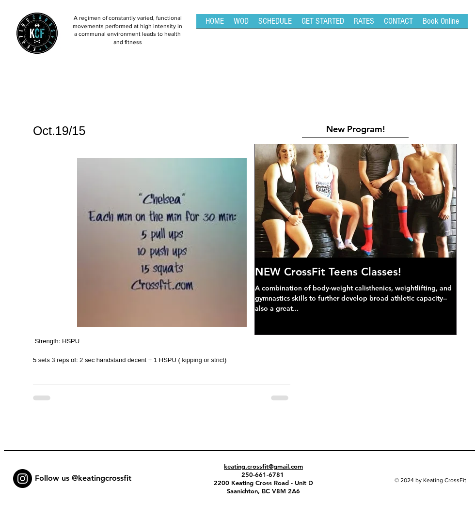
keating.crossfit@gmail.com (263, 466)
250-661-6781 (263, 474)
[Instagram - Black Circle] (22, 478)
